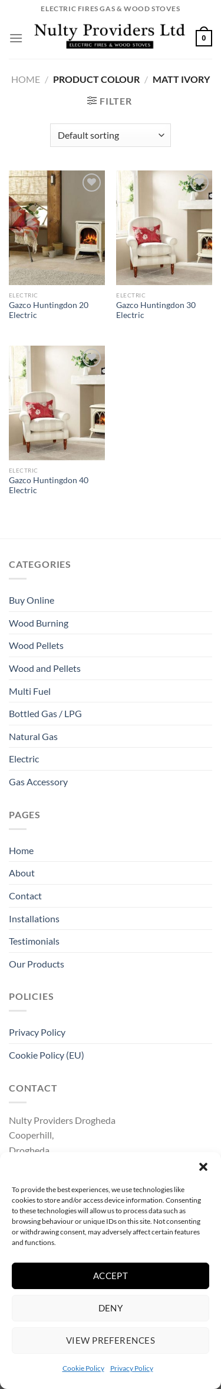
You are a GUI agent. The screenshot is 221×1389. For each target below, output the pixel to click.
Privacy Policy (131, 1368)
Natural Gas (33, 736)
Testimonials (34, 940)
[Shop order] (110, 135)
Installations (34, 918)
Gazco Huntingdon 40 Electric (48, 486)
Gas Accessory (38, 781)
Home (25, 79)
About (22, 872)
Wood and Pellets (45, 668)
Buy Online (31, 599)
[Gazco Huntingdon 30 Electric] (164, 227)
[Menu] (16, 38)
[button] (203, 1167)
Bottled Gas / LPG (45, 713)
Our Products (36, 963)
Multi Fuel (30, 691)
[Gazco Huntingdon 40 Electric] (57, 403)
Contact (25, 895)
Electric (24, 758)
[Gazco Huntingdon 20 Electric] (57, 227)
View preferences (110, 1340)
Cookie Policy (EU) (46, 1054)
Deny (110, 1308)
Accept (110, 1275)
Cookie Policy (83, 1368)
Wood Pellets (36, 645)
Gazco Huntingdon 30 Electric (156, 310)
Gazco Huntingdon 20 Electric (48, 310)
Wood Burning (38, 622)
